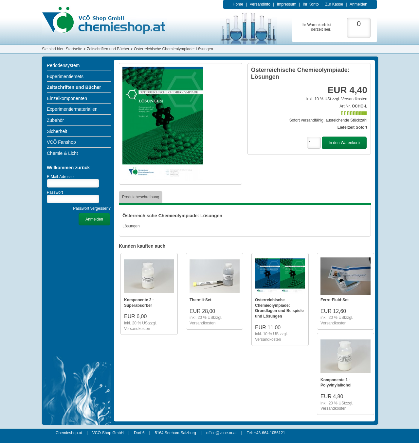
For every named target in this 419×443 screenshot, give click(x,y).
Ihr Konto (311, 4)
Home (238, 4)
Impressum (286, 4)
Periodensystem (63, 65)
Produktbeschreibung (140, 197)
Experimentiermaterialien (72, 109)
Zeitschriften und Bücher (74, 87)
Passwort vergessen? (92, 208)
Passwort (55, 192)
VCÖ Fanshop (61, 142)
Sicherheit (57, 131)
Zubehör (55, 120)
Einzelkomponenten (67, 98)
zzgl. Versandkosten (349, 99)
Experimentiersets (65, 76)
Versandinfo (260, 4)
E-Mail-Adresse (60, 176)
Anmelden (358, 4)
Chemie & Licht (62, 153)
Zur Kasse (334, 4)
